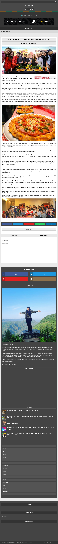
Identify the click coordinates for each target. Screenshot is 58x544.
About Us (46, 542)
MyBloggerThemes (27, 542)
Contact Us (53, 542)
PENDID (4, 479)
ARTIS (4, 450)
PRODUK (5, 484)
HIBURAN (5, 467)
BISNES (4, 456)
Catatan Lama (42, 235)
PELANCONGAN (6, 476)
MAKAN (4, 470)
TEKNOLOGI (5, 490)
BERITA (4, 453)
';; (3, 445)
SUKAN (4, 487)
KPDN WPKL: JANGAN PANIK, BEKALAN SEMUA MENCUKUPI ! (23, 409)
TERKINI (4, 493)
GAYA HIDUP (5, 465)
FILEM (4, 462)
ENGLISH (5, 459)
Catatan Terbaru (15, 235)
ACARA (4, 448)
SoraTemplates (11, 542)
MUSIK (4, 473)
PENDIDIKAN (5, 481)
